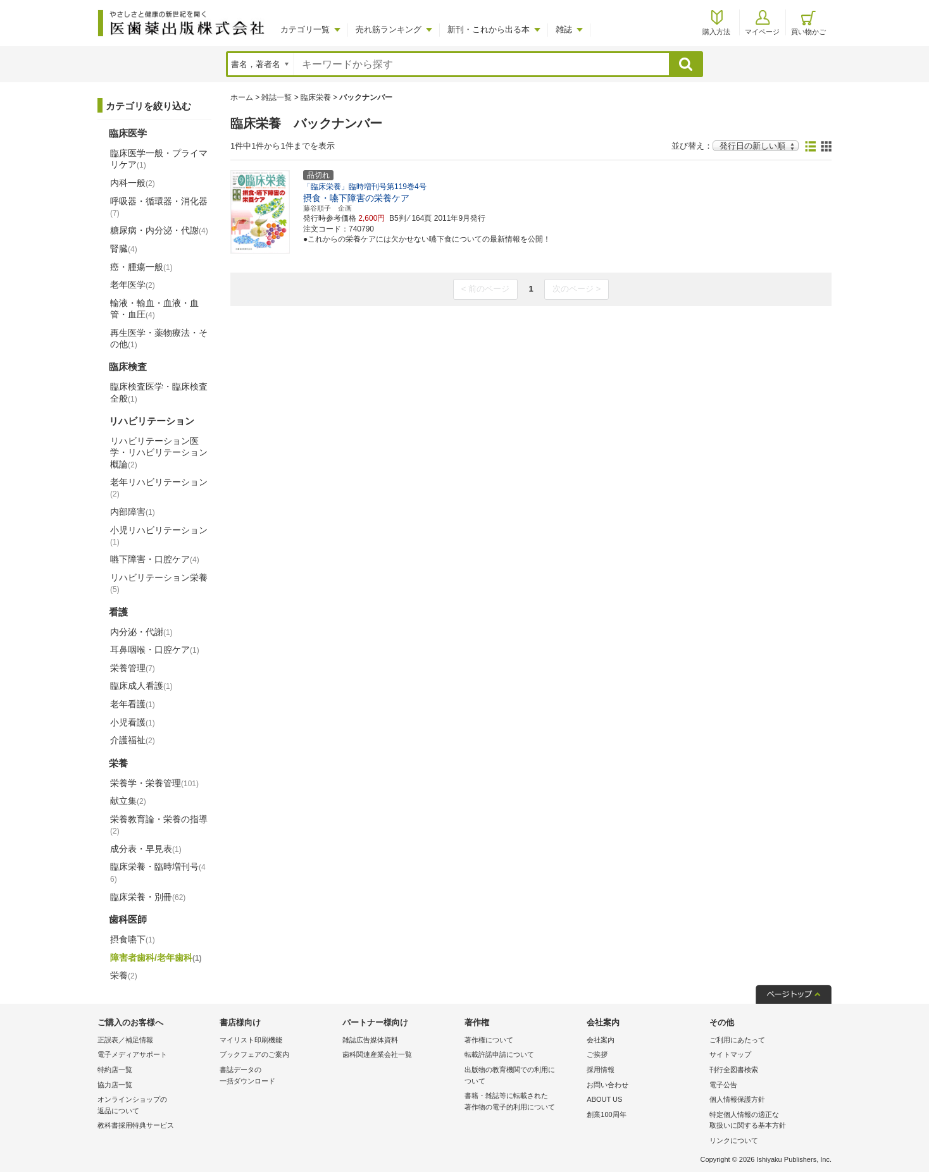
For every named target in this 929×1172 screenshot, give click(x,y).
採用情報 (600, 1069)
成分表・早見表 (146, 849)
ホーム (241, 97)
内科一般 (132, 183)
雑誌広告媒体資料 (370, 1040)
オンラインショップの (155, 1105)
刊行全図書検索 (733, 1069)
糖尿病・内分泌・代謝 (159, 230)
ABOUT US (604, 1099)
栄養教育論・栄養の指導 (159, 825)
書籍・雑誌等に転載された (522, 1102)
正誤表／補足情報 (125, 1040)
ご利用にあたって (737, 1040)
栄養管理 (132, 668)
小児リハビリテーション (159, 535)
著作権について (489, 1040)
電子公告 (723, 1085)
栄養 (123, 975)
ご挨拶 (597, 1054)
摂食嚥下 (132, 939)
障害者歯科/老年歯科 (156, 958)
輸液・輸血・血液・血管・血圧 (154, 308)
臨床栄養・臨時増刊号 (158, 872)
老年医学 (132, 285)
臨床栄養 (316, 97)
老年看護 (132, 704)
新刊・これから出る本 (488, 29)
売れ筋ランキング (388, 29)
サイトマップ (730, 1054)
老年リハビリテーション (159, 487)
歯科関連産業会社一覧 (377, 1054)
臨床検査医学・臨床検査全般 (159, 392)
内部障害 (132, 512)
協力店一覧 (114, 1085)
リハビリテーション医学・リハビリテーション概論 (159, 452)
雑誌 (564, 29)
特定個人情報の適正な (767, 1121)
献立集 (128, 801)
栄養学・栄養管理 (154, 783)
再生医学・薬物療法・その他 (159, 338)
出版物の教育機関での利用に (522, 1076)
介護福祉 (132, 740)
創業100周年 (606, 1114)
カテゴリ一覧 (305, 29)
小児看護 (132, 722)
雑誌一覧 (276, 97)
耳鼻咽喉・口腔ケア (154, 650)
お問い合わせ (607, 1085)
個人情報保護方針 (737, 1099)
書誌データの (277, 1076)
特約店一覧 (114, 1069)
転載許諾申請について (499, 1054)
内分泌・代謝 (141, 632)
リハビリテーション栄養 (159, 583)
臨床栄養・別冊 (147, 897)
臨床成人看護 (141, 686)
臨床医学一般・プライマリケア (159, 159)
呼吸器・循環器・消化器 (159, 207)
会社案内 (600, 1040)
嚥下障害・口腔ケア (154, 559)
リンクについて (733, 1140)
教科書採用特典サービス (135, 1125)
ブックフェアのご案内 (254, 1054)
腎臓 (123, 249)
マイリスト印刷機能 (251, 1040)
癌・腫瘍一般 (141, 267)
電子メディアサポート (132, 1054)
